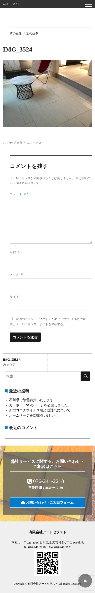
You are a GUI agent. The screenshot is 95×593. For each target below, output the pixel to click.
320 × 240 (34, 142)
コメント (18, 194)
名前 (15, 252)
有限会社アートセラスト (43, 583)
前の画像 (16, 33)
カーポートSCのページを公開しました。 (40, 405)
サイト (14, 296)
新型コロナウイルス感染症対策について (39, 410)
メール (16, 274)
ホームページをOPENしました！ (34, 415)
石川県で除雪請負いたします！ (33, 400)
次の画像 (32, 33)
